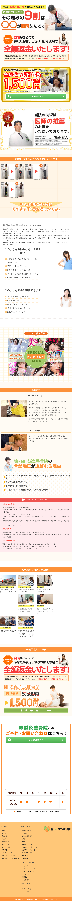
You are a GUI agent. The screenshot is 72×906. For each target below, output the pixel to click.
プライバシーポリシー (9, 855)
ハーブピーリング (28, 874)
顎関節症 (25, 860)
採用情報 (5, 852)
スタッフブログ (7, 847)
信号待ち (36, 767)
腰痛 (23, 844)
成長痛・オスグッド (28, 852)
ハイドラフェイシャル (29, 871)
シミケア (25, 868)
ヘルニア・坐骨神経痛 (29, 849)
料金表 (4, 841)
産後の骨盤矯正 (27, 838)
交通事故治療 (26, 833)
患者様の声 (5, 844)
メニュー (5, 836)
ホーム (4, 833)
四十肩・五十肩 (27, 847)
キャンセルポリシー (8, 858)
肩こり (24, 841)
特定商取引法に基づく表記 (10, 860)
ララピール (26, 876)
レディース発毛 (27, 891)
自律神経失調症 (27, 855)
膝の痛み (25, 858)
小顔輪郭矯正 (26, 882)
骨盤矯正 (25, 836)
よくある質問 (6, 849)
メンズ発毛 (26, 894)
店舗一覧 (5, 838)
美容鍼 (24, 879)
